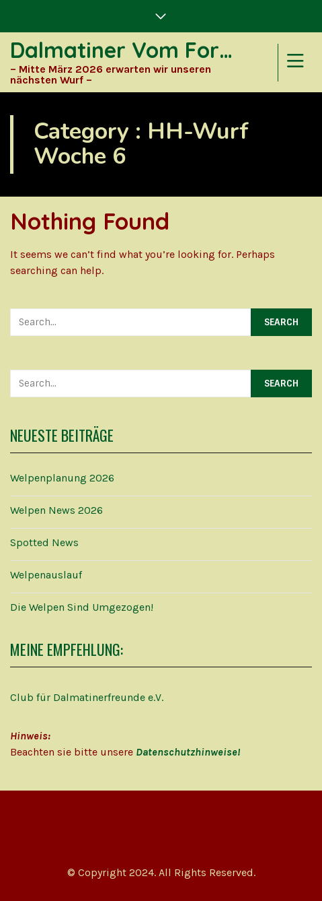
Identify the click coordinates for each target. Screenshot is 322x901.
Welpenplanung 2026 (62, 477)
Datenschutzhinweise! (188, 751)
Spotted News (44, 542)
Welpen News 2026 (56, 510)
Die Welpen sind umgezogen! (81, 607)
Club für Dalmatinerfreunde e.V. (86, 697)
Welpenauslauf (46, 574)
